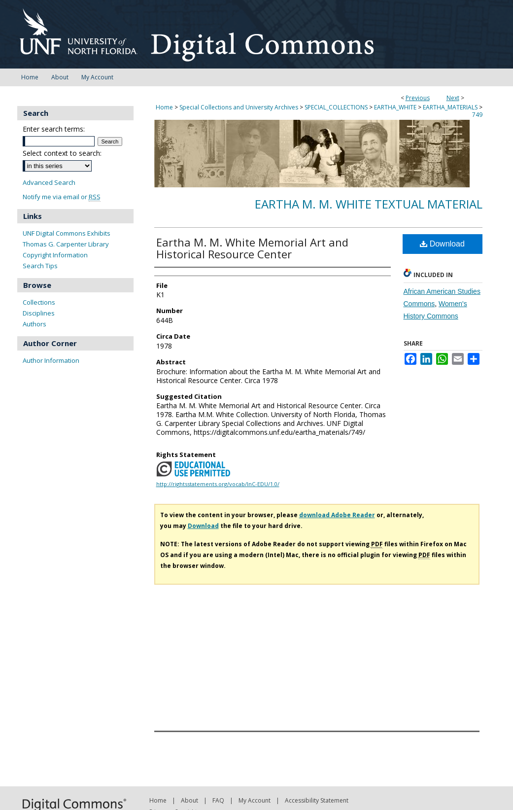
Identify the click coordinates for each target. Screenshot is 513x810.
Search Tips (40, 265)
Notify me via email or (62, 197)
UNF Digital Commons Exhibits (66, 233)
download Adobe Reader (337, 515)
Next (452, 98)
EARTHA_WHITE (395, 107)
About (189, 800)
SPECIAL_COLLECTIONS (336, 107)
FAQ (218, 800)
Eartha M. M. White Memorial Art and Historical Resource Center (252, 248)
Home (164, 107)
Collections (39, 302)
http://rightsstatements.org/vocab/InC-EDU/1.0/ (217, 484)
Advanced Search (49, 182)
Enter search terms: (54, 129)
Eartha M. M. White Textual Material (368, 204)
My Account (255, 800)
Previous (418, 98)
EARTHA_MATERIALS (450, 107)
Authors (34, 323)
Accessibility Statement (316, 800)
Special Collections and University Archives (238, 107)
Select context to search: (62, 153)
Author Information (51, 360)
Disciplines (39, 313)
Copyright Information (55, 254)
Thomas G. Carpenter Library (66, 244)
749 (477, 114)
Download (442, 244)
